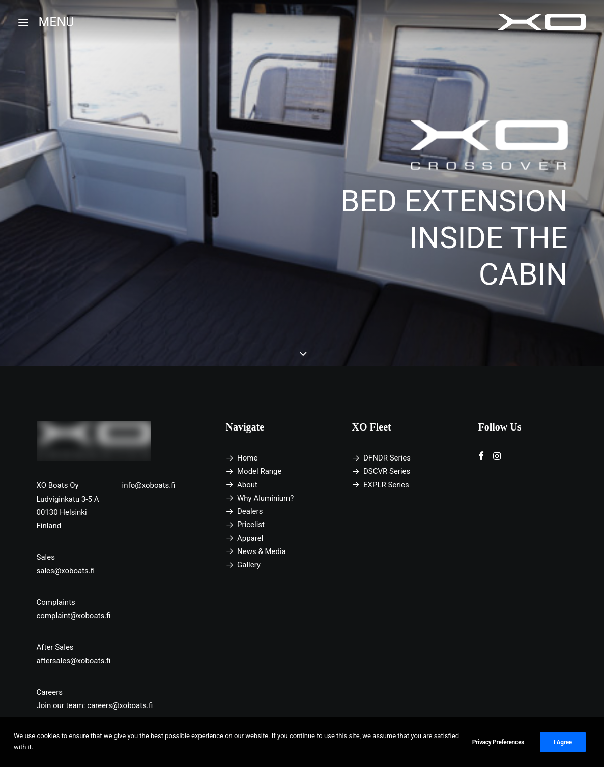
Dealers (250, 511)
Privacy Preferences (498, 747)
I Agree (563, 747)
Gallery (249, 564)
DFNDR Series (387, 458)
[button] (481, 457)
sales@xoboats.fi (66, 570)
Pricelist (251, 524)
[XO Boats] (542, 22)
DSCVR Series (386, 471)
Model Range (259, 471)
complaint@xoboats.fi (74, 615)
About (247, 484)
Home (247, 458)
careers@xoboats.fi (120, 705)
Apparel (250, 538)
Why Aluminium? (265, 498)
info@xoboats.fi (149, 485)
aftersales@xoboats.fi (74, 660)
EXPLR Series (386, 484)
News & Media (261, 551)
